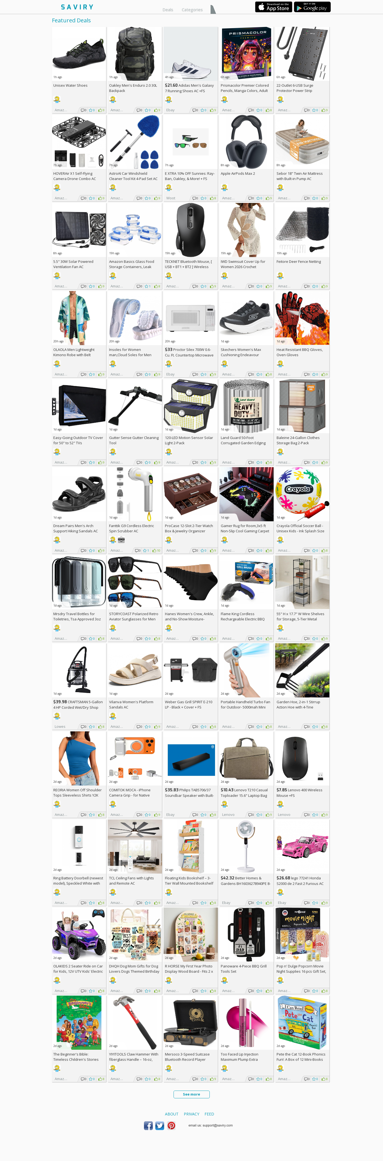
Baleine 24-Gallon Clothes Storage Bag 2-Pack (298, 440)
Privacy (191, 1114)
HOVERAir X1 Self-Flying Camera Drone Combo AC (74, 176)
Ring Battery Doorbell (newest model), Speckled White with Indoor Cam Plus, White (78, 883)
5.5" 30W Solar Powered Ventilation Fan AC (73, 264)
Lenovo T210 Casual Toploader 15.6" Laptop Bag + (244, 795)
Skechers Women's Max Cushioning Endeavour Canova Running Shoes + (244, 355)
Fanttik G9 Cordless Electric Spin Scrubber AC (131, 528)
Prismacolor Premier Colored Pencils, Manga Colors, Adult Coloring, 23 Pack (245, 90)
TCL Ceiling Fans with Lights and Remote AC (131, 881)
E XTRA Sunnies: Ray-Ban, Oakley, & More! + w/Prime (190, 178)
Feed (209, 1114)
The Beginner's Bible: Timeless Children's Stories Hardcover (76, 1059)
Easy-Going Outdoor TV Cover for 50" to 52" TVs (78, 440)
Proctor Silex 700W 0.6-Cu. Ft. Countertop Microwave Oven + (189, 355)
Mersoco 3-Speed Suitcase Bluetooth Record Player (187, 1057)
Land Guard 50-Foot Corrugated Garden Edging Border (243, 443)
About (172, 1114)
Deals (167, 9)
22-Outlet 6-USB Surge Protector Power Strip (295, 88)
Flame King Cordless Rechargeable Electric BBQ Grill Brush (243, 619)
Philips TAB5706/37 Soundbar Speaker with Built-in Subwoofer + (189, 795)
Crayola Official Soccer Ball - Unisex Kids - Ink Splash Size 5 (300, 531)
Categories (192, 9)
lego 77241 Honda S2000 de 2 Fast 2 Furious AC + (300, 883)
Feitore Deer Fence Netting (299, 261)
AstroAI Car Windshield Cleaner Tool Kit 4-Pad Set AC (133, 176)
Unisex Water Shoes (70, 85)
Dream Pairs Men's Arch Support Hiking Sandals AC (75, 528)
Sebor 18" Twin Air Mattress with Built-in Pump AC (300, 176)
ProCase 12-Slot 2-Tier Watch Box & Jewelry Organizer (189, 528)
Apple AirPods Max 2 (238, 173)
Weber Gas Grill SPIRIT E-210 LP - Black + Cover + (188, 704)
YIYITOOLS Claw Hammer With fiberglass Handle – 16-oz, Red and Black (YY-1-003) (133, 1059)
